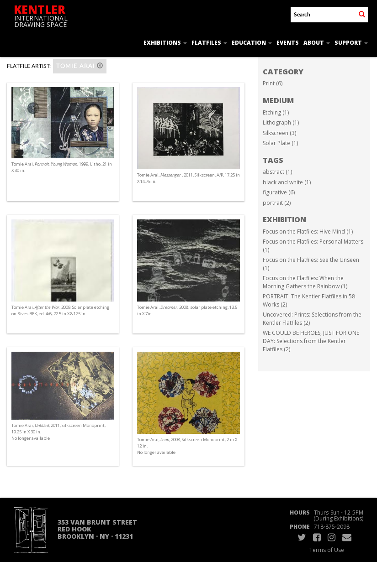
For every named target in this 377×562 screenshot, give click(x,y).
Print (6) (272, 83)
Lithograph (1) (281, 122)
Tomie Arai (79, 65)
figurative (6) (279, 192)
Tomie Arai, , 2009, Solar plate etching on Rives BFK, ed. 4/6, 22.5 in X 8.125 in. (60, 310)
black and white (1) (287, 182)
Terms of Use (326, 550)
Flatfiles (209, 43)
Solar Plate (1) (280, 143)
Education (252, 43)
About (316, 43)
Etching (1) (276, 112)
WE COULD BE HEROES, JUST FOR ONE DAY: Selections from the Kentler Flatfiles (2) (311, 341)
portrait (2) (277, 203)
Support (351, 43)
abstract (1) (277, 172)
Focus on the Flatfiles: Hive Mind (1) (308, 231)
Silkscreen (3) (279, 133)
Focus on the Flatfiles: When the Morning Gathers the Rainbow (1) (305, 282)
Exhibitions (165, 43)
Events (287, 43)
